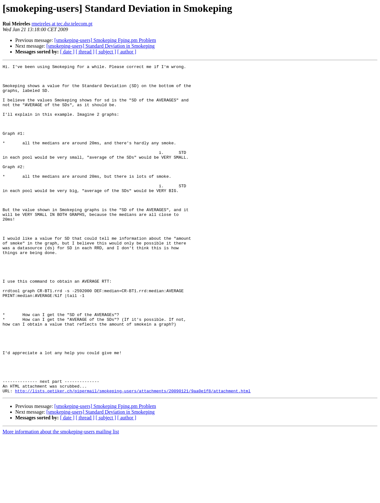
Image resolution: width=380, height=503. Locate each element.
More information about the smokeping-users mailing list (61, 497)
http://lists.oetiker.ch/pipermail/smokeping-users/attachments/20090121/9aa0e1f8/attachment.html (133, 456)
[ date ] (67, 51)
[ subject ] (106, 51)
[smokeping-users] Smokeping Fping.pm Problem (105, 40)
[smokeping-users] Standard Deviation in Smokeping (100, 46)
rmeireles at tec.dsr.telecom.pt (61, 23)
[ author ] (126, 51)
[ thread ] (85, 51)
